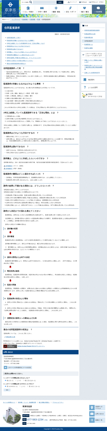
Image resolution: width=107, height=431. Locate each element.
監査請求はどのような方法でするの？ (18, 46)
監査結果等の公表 (89, 34)
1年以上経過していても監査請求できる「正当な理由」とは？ (26, 43)
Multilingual (82, 2)
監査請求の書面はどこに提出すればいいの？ (20, 55)
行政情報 (32, 19)
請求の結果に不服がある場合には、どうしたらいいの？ (24, 58)
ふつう (19, 380)
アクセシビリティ (58, 402)
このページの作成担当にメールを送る (19, 367)
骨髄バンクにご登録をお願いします (93, 61)
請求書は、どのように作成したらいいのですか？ (22, 52)
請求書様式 (9, 166)
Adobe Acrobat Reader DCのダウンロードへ (24, 346)
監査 (38, 19)
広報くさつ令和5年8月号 (92, 72)
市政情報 (25, 19)
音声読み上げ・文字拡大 (96, 2)
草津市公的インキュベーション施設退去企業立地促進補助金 (93, 67)
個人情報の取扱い (44, 402)
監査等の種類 (88, 48)
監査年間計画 (88, 37)
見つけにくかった (34, 386)
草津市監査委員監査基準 (92, 30)
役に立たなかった (30, 380)
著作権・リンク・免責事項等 (27, 402)
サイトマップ (72, 2)
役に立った (10, 380)
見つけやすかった (12, 386)
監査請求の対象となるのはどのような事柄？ (20, 40)
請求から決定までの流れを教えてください (20, 60)
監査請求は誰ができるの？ (15, 49)
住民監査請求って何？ (14, 37)
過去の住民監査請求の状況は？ (16, 63)
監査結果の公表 (10, 337)
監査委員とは (88, 44)
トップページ (16, 19)
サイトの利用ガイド (9, 402)
